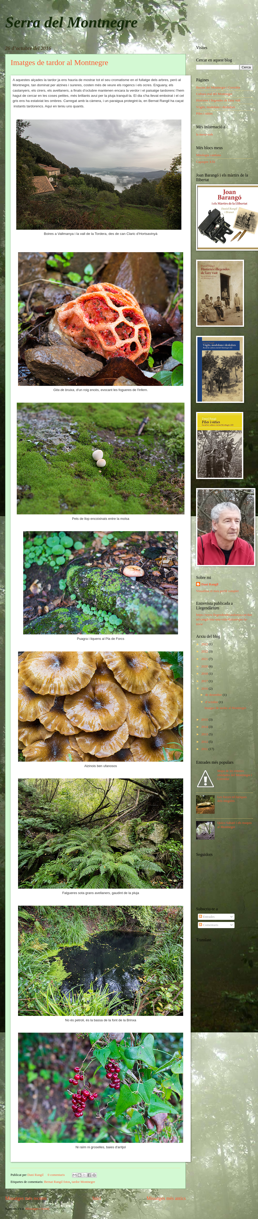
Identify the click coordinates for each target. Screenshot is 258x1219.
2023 (205, 644)
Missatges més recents (26, 1198)
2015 (205, 719)
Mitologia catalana (208, 155)
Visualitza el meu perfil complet (217, 591)
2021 (205, 659)
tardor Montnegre (83, 1182)
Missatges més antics (166, 1198)
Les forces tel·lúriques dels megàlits (232, 799)
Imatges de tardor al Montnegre (59, 62)
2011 (205, 749)
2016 (205, 688)
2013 (205, 734)
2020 (205, 666)
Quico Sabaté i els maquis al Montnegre (234, 824)
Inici (96, 1198)
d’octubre (212, 702)
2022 (205, 651)
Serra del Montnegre (71, 22)
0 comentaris (56, 1175)
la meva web (204, 134)
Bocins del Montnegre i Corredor (218, 87)
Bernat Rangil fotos (57, 1182)
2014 (205, 727)
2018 (205, 673)
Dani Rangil (35, 1175)
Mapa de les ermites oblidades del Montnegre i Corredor (234, 775)
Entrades (206, 917)
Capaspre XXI (205, 162)
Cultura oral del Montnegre (214, 94)
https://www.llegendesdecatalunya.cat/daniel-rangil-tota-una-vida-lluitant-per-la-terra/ (224, 619)
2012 (205, 742)
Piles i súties (204, 113)
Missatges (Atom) (37, 1208)
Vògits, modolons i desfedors (215, 107)
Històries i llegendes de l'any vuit (218, 100)
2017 (205, 681)
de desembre (214, 695)
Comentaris (208, 925)
